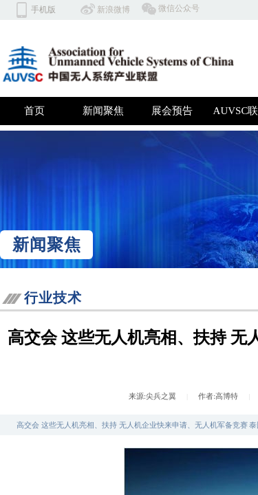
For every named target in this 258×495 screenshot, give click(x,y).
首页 (34, 110)
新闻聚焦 (103, 110)
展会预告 (172, 110)
